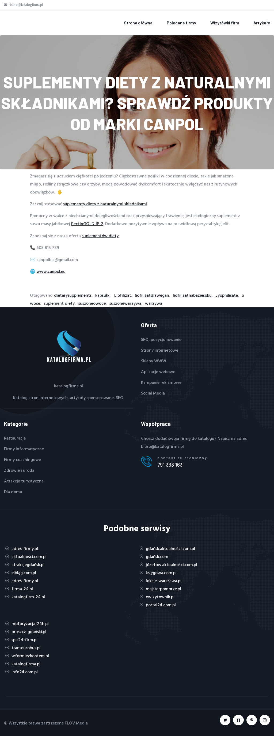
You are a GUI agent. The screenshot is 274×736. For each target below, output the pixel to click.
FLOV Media (76, 723)
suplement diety (59, 303)
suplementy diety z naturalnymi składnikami (105, 203)
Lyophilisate (226, 295)
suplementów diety (100, 235)
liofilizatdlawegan (152, 295)
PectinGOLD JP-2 (87, 223)
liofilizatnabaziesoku (192, 295)
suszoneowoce (92, 303)
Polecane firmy (181, 22)
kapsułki (103, 295)
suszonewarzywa (125, 303)
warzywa (153, 303)
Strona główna (138, 22)
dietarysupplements (73, 295)
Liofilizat (122, 295)
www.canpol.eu (51, 271)
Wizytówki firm (224, 22)
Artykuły (261, 22)
